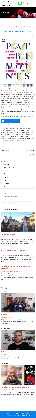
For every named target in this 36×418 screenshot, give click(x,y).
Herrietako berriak (7, 171)
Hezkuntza (5, 164)
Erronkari (6, 187)
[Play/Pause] (20, 3)
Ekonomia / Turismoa (15, 271)
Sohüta (6, 180)
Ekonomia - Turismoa (8, 167)
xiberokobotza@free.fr (25, 415)
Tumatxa (12, 354)
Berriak (10, 236)
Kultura (4, 26)
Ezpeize (6, 174)
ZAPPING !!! (5, 314)
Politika (4, 200)
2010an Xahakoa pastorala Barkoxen (14, 250)
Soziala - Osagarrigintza (8, 203)
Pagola (6, 177)
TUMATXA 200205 (8, 352)
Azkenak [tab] (15, 209)
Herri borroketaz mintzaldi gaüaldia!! (15, 387)
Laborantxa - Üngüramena (9, 196)
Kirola (4, 190)
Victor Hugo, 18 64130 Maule (22, 413)
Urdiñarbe (7, 183)
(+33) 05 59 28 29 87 (12, 415)
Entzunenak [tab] (6, 209)
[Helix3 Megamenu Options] (15, 3)
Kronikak (10, 317)
